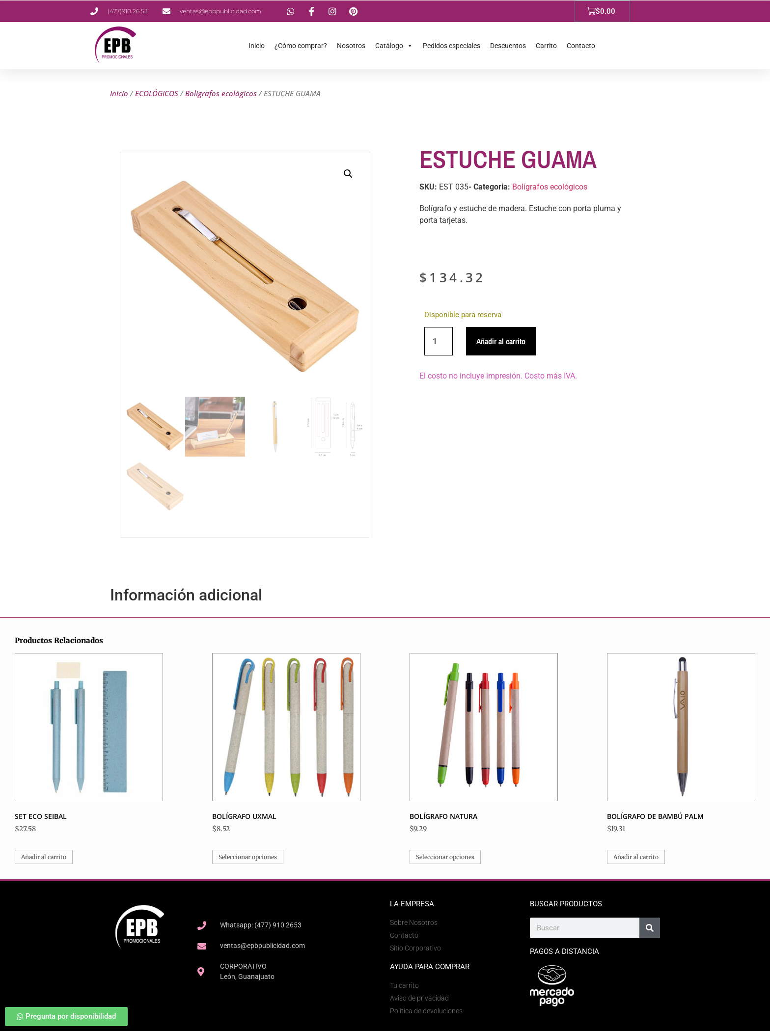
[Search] (649, 928)
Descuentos (508, 46)
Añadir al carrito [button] (43, 857)
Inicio (256, 46)
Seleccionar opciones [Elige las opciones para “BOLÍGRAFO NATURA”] (445, 857)
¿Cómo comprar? (301, 46)
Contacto (581, 46)
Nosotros (351, 46)
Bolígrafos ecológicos (221, 93)
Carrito (546, 46)
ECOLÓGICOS (156, 93)
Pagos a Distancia (564, 951)
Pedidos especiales (451, 46)
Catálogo (394, 45)
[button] (348, 174)
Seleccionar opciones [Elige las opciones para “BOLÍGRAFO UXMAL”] (248, 857)
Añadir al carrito (500, 341)
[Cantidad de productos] (438, 341)
